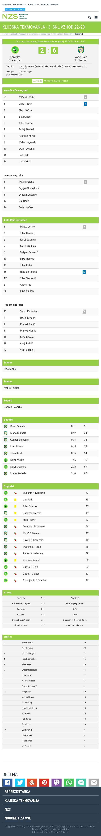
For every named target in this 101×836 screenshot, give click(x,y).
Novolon (66, 832)
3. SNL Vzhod (56, 34)
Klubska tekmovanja (17, 34)
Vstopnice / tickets (15, 9)
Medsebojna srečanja (56, 81)
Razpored (79, 34)
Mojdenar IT (55, 832)
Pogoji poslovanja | (47, 829)
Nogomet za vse (18, 818)
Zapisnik (37, 81)
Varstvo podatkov (62, 829)
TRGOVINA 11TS (19, 4)
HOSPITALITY (33, 4)
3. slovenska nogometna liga (38, 34)
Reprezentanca (17, 792)
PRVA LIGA (6, 4)
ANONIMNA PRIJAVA (49, 4)
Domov (5, 34)
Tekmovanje (68, 34)
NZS (8, 809)
